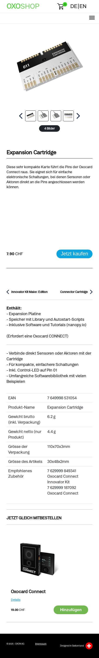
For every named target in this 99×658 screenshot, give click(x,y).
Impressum (40, 644)
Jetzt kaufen (74, 254)
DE (73, 6)
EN (82, 6)
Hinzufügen (71, 610)
